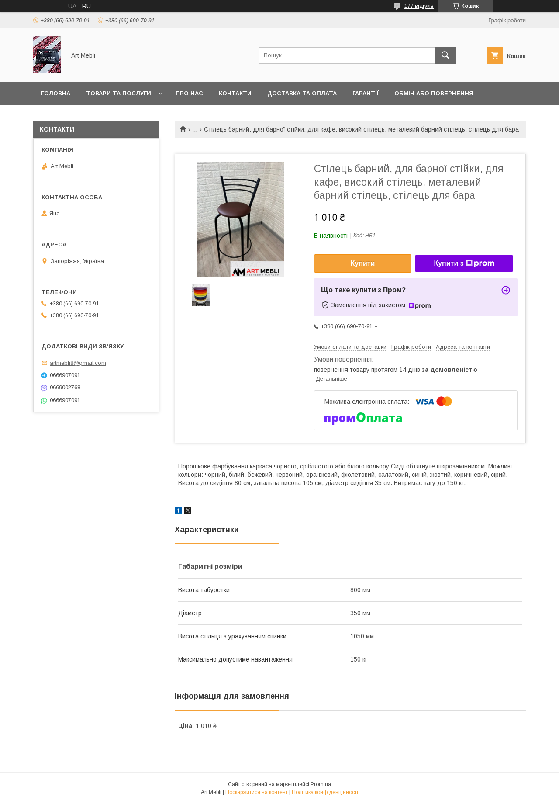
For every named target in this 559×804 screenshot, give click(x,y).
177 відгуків (419, 6)
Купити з (464, 263)
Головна (55, 93)
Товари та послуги (118, 93)
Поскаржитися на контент (256, 792)
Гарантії (365, 93)
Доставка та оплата (302, 93)
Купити (363, 263)
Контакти (235, 93)
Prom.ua (321, 784)
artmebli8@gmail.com (78, 363)
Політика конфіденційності (325, 792)
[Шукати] (445, 55)
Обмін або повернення (433, 93)
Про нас (189, 93)
